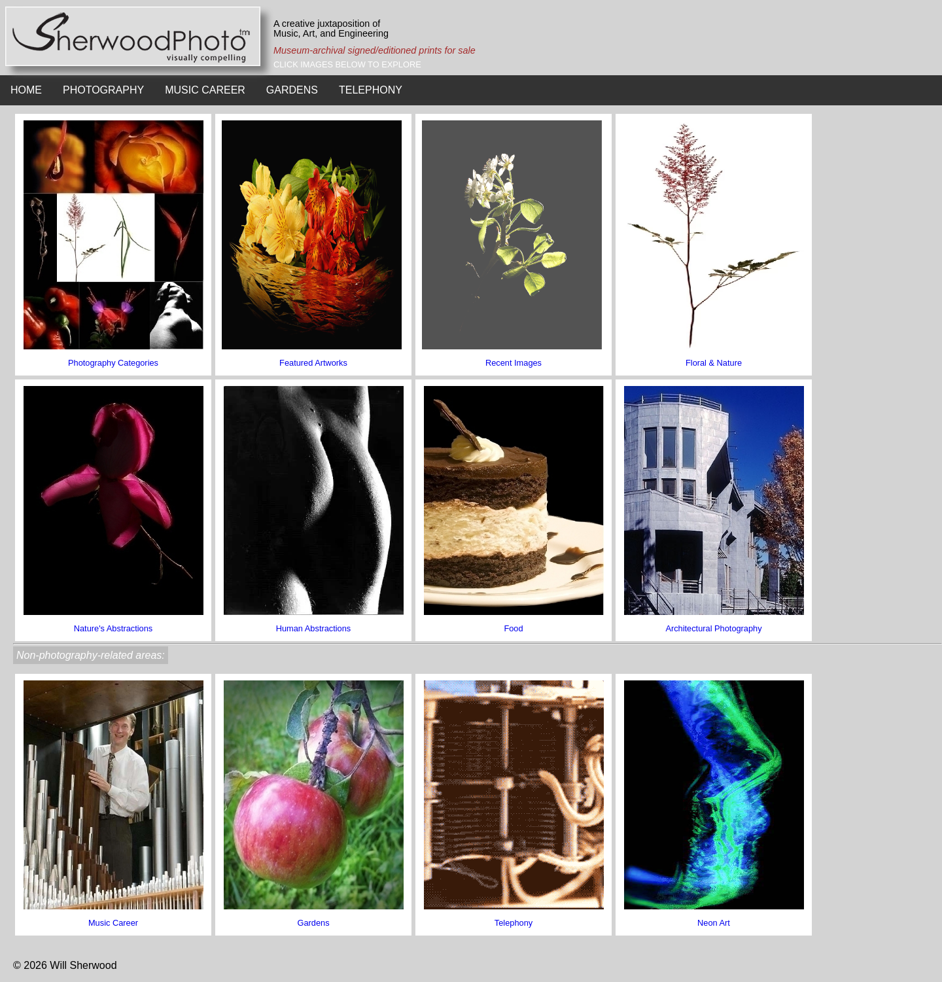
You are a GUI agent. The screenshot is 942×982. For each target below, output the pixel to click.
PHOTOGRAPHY (103, 90)
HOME (26, 90)
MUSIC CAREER (205, 90)
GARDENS (292, 90)
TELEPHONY (370, 90)
